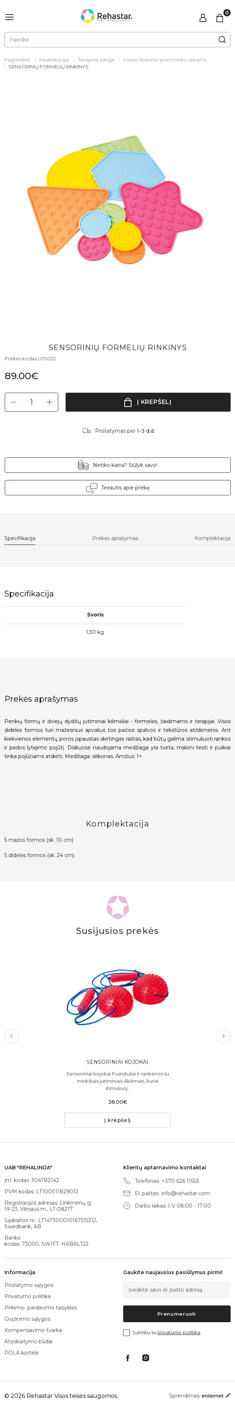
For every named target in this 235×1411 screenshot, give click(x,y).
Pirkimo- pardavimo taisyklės (40, 1307)
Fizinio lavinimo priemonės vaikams (165, 60)
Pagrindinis (17, 60)
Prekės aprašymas (115, 538)
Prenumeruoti (176, 1314)
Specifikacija (19, 538)
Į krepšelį (154, 402)
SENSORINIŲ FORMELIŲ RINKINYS (48, 67)
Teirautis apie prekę (125, 487)
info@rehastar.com (185, 1193)
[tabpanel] (117, 201)
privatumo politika (178, 1332)
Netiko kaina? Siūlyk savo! (125, 465)
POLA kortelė (21, 1352)
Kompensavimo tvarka (33, 1330)
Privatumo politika (27, 1296)
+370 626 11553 (180, 1181)
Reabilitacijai (54, 60)
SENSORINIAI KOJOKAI (117, 1062)
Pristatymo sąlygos (28, 1285)
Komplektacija (213, 538)
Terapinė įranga (96, 60)
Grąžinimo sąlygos (27, 1319)
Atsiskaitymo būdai (28, 1341)
